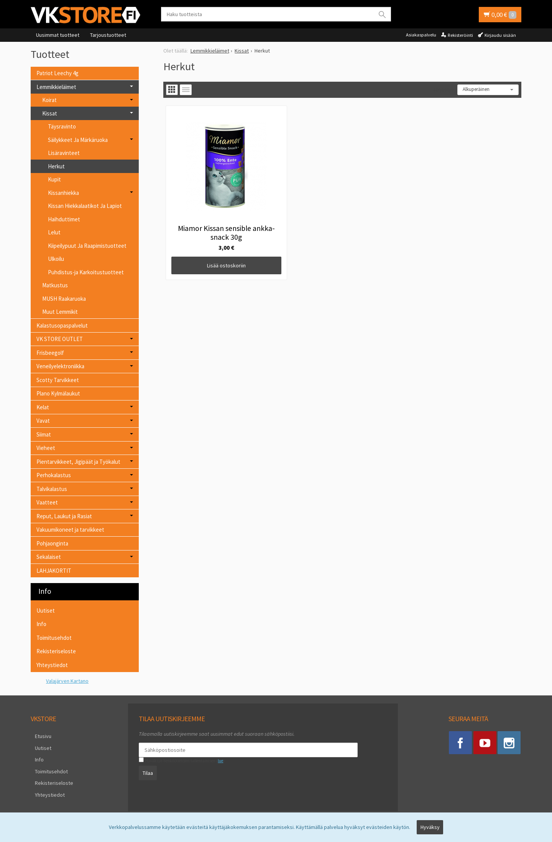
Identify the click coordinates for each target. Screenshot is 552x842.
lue (216, 760)
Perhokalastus (53, 475)
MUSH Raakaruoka (64, 298)
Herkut (56, 166)
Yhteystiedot (52, 665)
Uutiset (45, 610)
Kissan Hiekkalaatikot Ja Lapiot (85, 205)
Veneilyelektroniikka (60, 366)
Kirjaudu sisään (500, 35)
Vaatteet (47, 502)
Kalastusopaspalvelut (62, 325)
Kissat (49, 113)
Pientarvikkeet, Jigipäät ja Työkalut (78, 461)
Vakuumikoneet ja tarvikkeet (70, 529)
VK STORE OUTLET (59, 339)
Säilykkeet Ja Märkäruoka (78, 139)
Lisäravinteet (64, 153)
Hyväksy (430, 829)
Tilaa (143, 771)
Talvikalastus (51, 489)
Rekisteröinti (460, 35)
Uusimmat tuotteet (57, 34)
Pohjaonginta (52, 543)
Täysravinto (62, 126)
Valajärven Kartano (67, 680)
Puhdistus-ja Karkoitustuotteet (86, 272)
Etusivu (39, 735)
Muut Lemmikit (60, 311)
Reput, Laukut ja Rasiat (64, 516)
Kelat (42, 407)
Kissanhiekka (63, 192)
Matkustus (55, 285)
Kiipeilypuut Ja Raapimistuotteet (87, 245)
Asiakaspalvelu (421, 35)
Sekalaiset (48, 556)
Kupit (54, 179)
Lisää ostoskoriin (208, 228)
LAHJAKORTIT (53, 570)
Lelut (54, 232)
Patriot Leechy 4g (57, 73)
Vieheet (45, 447)
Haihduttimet (64, 219)
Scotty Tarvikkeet (57, 380)
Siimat (43, 434)
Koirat (49, 100)
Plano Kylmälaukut (58, 393)
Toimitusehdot (54, 637)
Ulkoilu (56, 258)
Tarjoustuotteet (108, 34)
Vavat (43, 420)
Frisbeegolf (50, 352)
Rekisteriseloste (56, 651)
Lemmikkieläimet (56, 87)
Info (41, 624)
